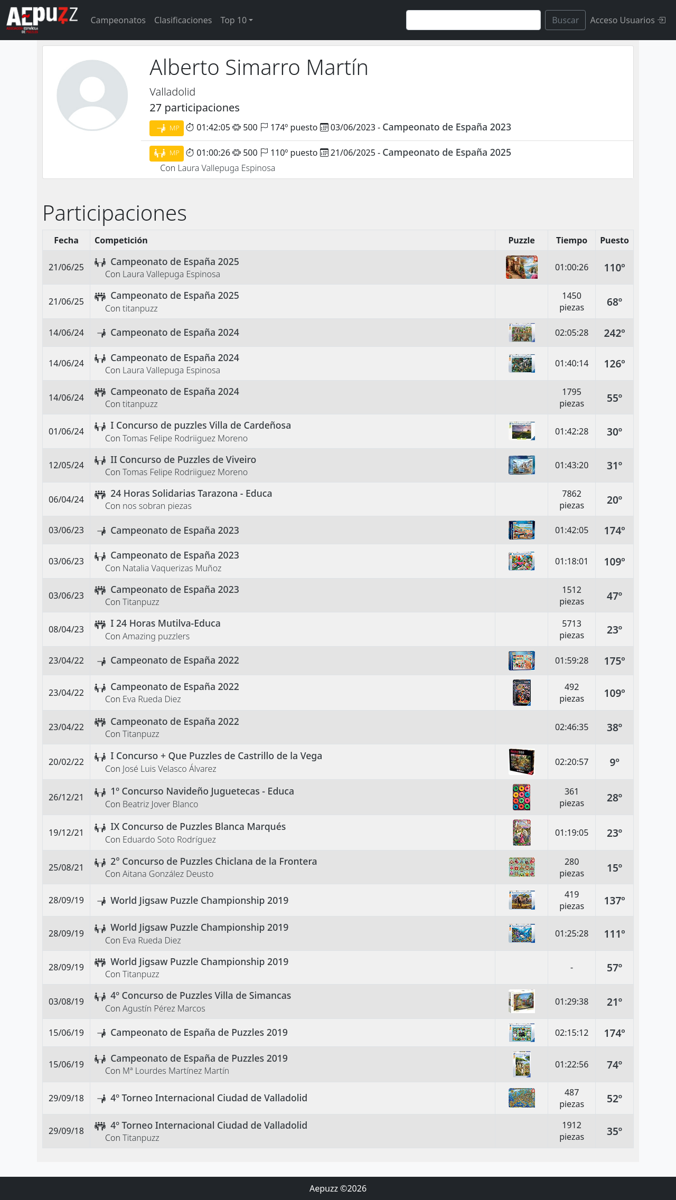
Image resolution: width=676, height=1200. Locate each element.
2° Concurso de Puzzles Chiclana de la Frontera (213, 861)
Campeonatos (118, 20)
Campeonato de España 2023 (446, 126)
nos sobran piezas (157, 506)
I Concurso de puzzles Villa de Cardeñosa (200, 425)
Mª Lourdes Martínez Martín (176, 1070)
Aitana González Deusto (168, 874)
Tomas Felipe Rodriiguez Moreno (185, 438)
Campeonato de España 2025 (446, 152)
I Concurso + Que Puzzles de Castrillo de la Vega (216, 755)
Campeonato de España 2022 (174, 660)
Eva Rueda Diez (152, 699)
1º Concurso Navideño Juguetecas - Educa (202, 791)
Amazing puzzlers (156, 636)
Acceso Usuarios (627, 20)
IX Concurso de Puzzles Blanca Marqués (198, 826)
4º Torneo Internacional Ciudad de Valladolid (208, 1097)
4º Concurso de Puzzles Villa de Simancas (200, 995)
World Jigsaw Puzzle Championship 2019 (199, 900)
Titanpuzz (141, 602)
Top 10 (233, 20)
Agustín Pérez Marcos (164, 1008)
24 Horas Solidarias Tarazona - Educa (191, 493)
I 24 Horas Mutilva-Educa (165, 623)
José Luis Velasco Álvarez (169, 768)
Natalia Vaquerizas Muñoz (172, 568)
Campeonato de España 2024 (174, 332)
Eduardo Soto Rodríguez (169, 839)
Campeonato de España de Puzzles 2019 (199, 1032)
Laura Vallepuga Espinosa (226, 168)
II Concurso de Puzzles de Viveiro (183, 459)
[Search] (473, 20)
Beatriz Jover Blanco (160, 804)
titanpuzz (140, 308)
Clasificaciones (183, 20)
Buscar (565, 20)
